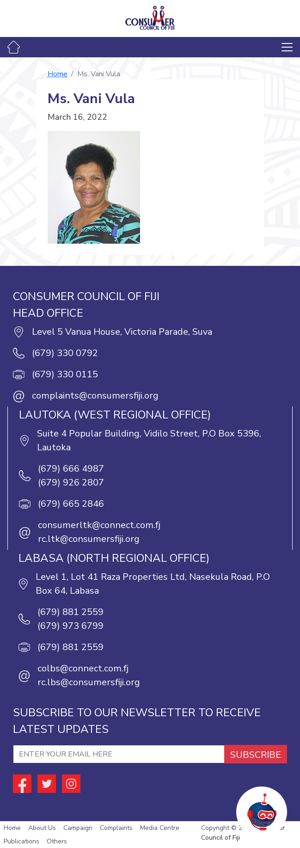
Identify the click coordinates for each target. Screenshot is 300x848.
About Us (42, 827)
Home (57, 74)
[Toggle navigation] (287, 47)
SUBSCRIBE (255, 755)
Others (57, 841)
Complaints (116, 827)
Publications (21, 841)
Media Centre (159, 827)
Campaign (77, 827)
